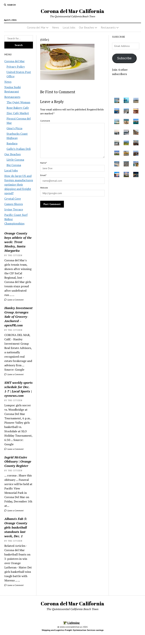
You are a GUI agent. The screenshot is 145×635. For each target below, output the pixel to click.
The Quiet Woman (18, 102)
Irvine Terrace (13, 209)
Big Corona (14, 165)
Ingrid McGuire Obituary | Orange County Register (17, 461)
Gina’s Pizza (14, 128)
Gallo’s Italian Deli (19, 149)
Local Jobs (69, 27)
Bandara (12, 143)
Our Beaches (86, 27)
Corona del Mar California (72, 11)
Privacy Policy (16, 67)
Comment (45, 120)
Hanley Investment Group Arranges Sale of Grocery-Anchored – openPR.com (18, 316)
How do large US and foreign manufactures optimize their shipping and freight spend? (18, 184)
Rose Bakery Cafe (18, 108)
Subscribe (124, 58)
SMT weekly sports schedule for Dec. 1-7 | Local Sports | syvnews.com (18, 389)
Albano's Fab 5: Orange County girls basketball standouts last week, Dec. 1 (15, 527)
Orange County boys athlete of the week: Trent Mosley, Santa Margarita (18, 242)
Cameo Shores (13, 204)
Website (44, 187)
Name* (43, 162)
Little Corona (15, 160)
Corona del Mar (36, 27)
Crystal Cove (12, 199)
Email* (43, 175)
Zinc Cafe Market (18, 113)
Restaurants (108, 27)
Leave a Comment (14, 299)
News (55, 27)
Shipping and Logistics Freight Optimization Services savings (73, 630)
